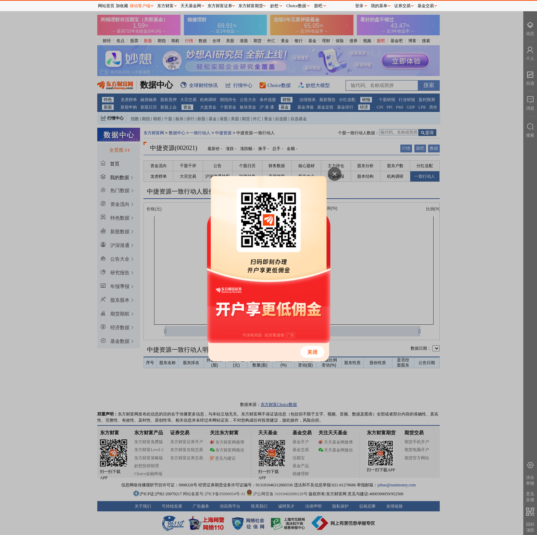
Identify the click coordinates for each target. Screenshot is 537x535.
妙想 (274, 5)
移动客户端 (140, 5)
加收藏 (122, 5)
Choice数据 (296, 5)
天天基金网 (190, 5)
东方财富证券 (220, 5)
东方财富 (165, 5)
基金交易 (425, 5)
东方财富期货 (250, 5)
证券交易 (402, 5)
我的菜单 (379, 5)
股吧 (318, 5)
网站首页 (106, 5)
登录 (359, 5)
